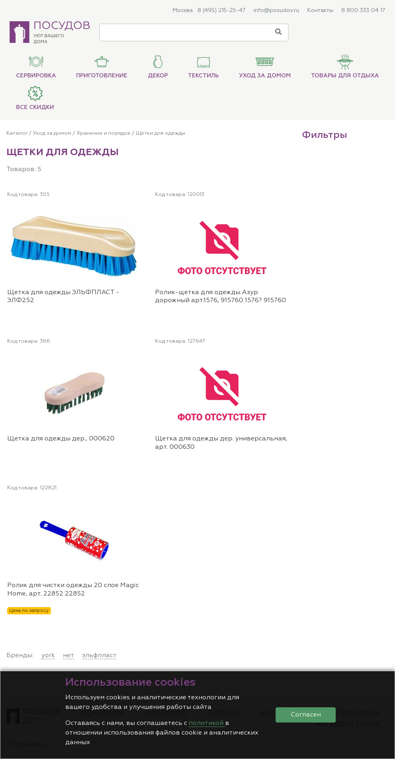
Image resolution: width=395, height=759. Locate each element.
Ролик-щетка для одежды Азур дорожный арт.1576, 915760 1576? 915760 (220, 296)
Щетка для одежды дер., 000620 (61, 439)
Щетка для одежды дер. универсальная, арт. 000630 (221, 443)
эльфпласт (99, 655)
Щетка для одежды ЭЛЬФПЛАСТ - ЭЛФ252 (63, 296)
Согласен (306, 715)
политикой (207, 723)
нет (68, 655)
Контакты (320, 10)
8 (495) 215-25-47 (222, 10)
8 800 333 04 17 (363, 10)
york (48, 655)
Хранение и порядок (104, 133)
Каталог (17, 133)
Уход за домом (52, 133)
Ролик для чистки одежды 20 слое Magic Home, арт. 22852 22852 (73, 589)
